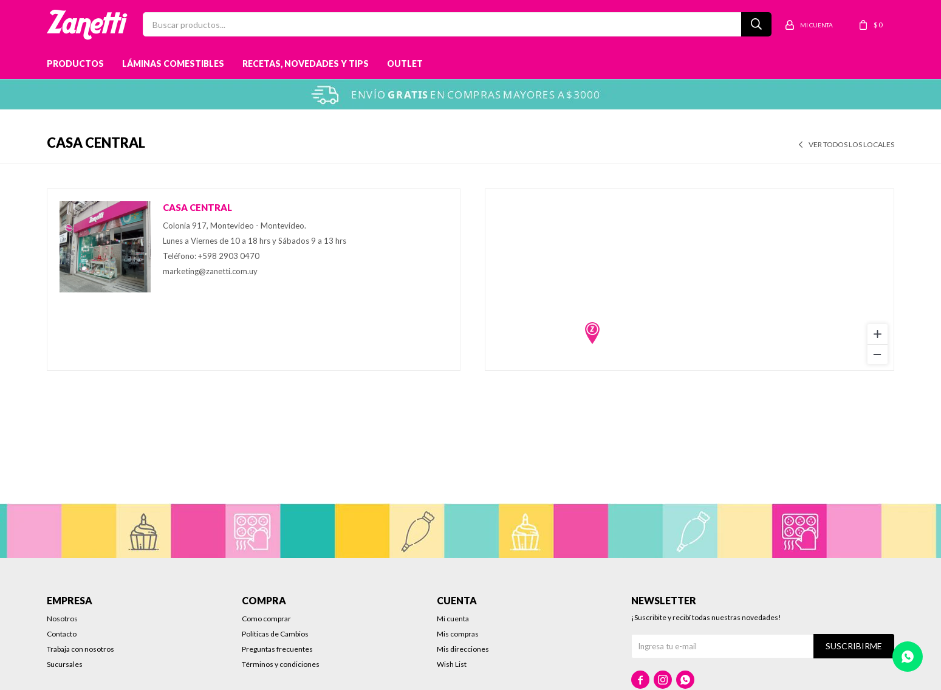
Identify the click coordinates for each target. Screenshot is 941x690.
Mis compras (458, 633)
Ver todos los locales (851, 144)
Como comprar (266, 618)
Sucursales (65, 664)
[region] (689, 279)
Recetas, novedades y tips (305, 63)
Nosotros (62, 618)
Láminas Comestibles (173, 63)
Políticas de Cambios (275, 633)
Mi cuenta (453, 618)
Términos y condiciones (281, 664)
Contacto (62, 633)
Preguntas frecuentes (277, 649)
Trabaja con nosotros (80, 649)
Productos (75, 63)
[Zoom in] (877, 334)
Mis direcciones (463, 649)
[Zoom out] (877, 354)
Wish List (452, 664)
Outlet (405, 63)
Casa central (197, 207)
